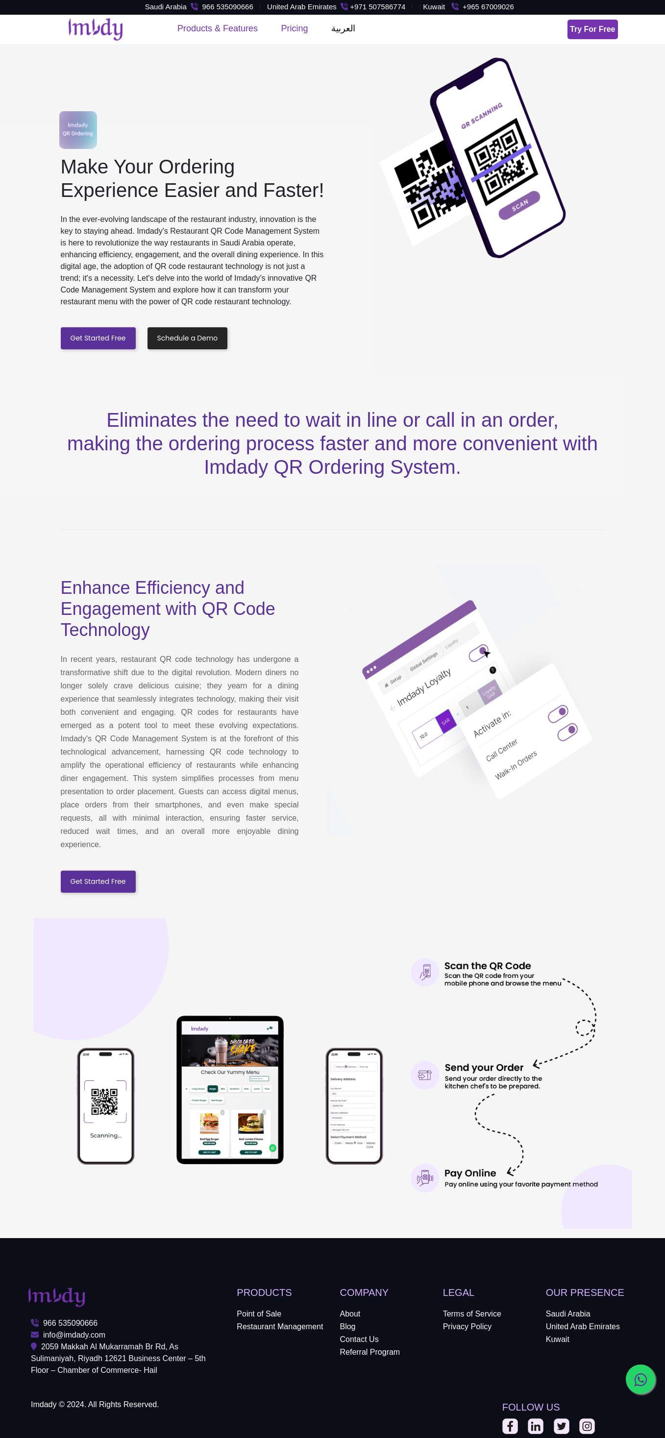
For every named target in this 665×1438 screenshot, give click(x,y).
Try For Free (592, 29)
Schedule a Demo (187, 338)
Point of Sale (259, 1314)
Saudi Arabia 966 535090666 (199, 6)
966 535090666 (64, 1323)
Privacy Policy (467, 1326)
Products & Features (217, 28)
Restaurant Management (280, 1326)
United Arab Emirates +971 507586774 (336, 6)
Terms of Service (472, 1314)
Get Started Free (98, 338)
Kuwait (557, 1339)
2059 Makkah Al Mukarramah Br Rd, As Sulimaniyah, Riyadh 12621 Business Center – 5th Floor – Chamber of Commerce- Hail (118, 1358)
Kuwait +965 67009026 (470, 6)
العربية (343, 28)
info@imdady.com (68, 1335)
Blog (347, 1326)
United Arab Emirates (583, 1326)
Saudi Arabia (568, 1314)
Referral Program (370, 1352)
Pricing (294, 28)
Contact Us (359, 1339)
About (350, 1314)
